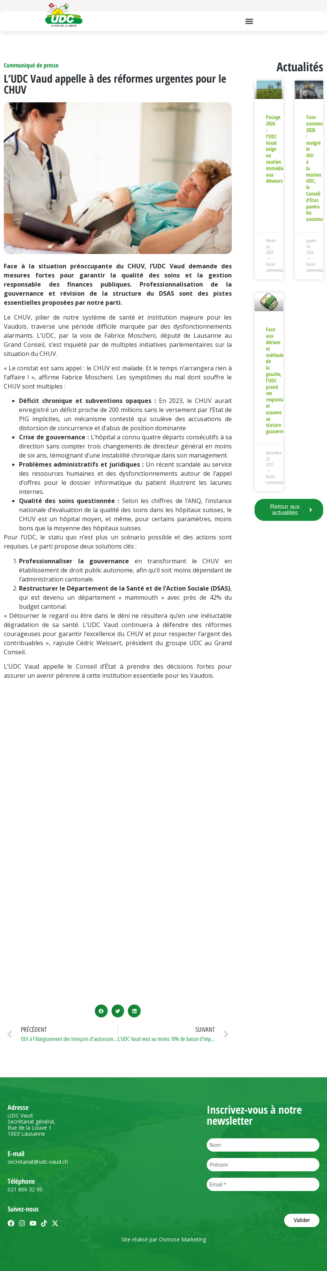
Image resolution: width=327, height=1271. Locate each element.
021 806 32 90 (25, 1189)
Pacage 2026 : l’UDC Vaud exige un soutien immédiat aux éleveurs (276, 148)
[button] (249, 21)
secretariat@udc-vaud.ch (38, 1161)
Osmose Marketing (182, 1239)
